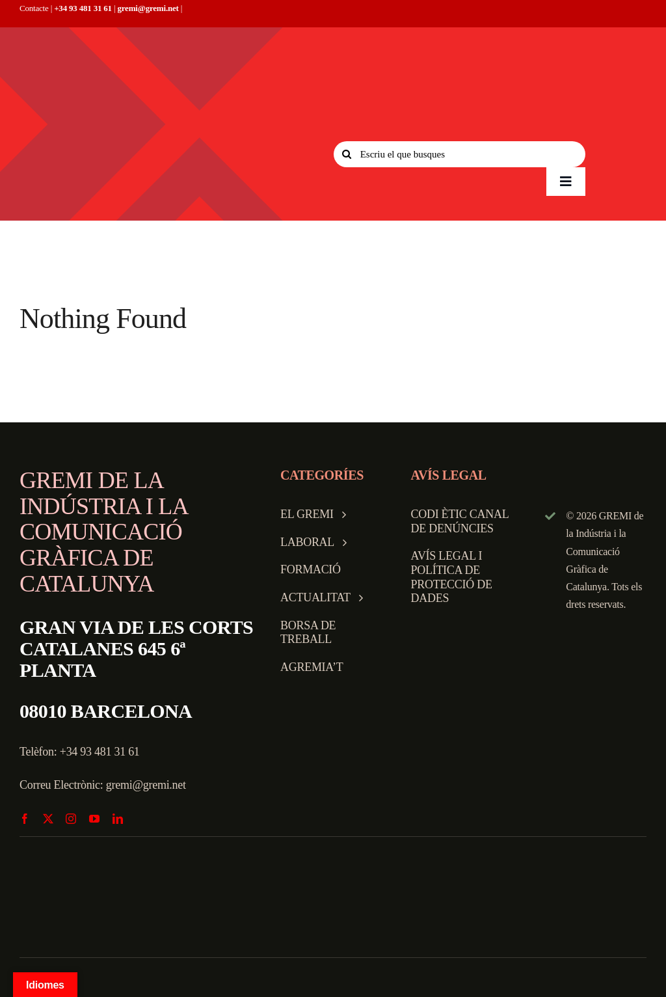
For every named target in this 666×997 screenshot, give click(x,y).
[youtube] (94, 818)
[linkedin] (118, 818)
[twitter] (48, 818)
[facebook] (25, 818)
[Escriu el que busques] (459, 154)
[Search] (347, 154)
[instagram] (71, 818)
